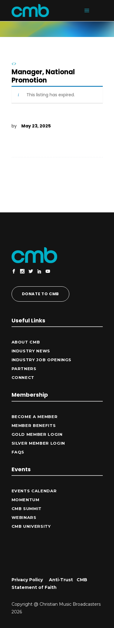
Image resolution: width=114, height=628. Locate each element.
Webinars (24, 517)
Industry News (31, 350)
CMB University (31, 526)
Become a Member (35, 416)
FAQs (18, 452)
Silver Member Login (38, 443)
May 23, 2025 (36, 126)
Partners (24, 368)
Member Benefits (34, 425)
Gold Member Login (37, 434)
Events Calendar (34, 490)
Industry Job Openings (42, 359)
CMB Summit (27, 508)
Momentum (26, 499)
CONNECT (23, 377)
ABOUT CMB (26, 342)
